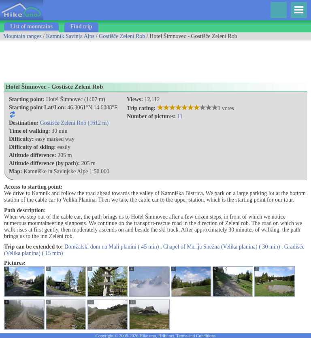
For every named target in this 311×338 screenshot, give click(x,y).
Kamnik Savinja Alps (70, 36)
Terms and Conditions (195, 335)
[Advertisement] (147, 58)
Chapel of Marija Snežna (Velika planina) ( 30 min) (221, 247)
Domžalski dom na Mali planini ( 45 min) (111, 247)
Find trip (81, 26)
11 (179, 116)
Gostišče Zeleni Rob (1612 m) (74, 123)
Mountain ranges (22, 36)
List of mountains (31, 26)
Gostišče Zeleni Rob (122, 36)
